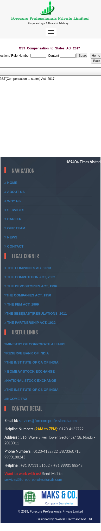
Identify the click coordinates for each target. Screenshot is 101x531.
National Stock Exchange (30, 381)
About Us (14, 192)
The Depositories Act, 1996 (30, 286)
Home (10, 183)
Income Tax (15, 399)
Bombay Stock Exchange (29, 371)
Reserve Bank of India (26, 353)
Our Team (14, 228)
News (10, 237)
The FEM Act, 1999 (21, 304)
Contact (13, 246)
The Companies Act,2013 (27, 268)
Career (13, 219)
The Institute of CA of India (31, 362)
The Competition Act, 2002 (29, 277)
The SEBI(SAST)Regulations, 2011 (35, 313)
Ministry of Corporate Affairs (35, 344)
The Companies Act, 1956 (27, 295)
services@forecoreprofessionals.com (48, 420)
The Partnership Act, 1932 (30, 323)
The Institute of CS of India (31, 390)
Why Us (12, 201)
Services (14, 210)
